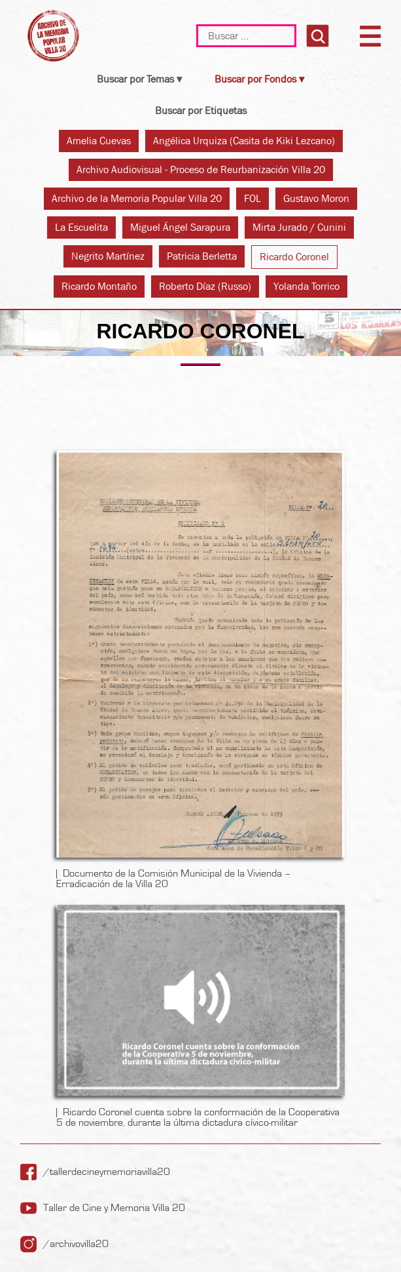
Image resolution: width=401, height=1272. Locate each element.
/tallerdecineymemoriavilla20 (106, 1171)
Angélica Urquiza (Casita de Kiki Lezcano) (244, 141)
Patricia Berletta (202, 256)
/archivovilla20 (76, 1244)
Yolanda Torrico (306, 286)
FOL (252, 198)
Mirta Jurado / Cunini (299, 227)
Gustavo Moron (316, 198)
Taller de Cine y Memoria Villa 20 (114, 1207)
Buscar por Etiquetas (201, 110)
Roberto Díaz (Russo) (205, 286)
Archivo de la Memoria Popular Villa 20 (137, 198)
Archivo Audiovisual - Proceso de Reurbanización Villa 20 (201, 169)
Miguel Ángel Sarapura (180, 227)
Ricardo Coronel (294, 257)
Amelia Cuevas (99, 141)
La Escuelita (81, 227)
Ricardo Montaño (99, 286)
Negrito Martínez (108, 256)
